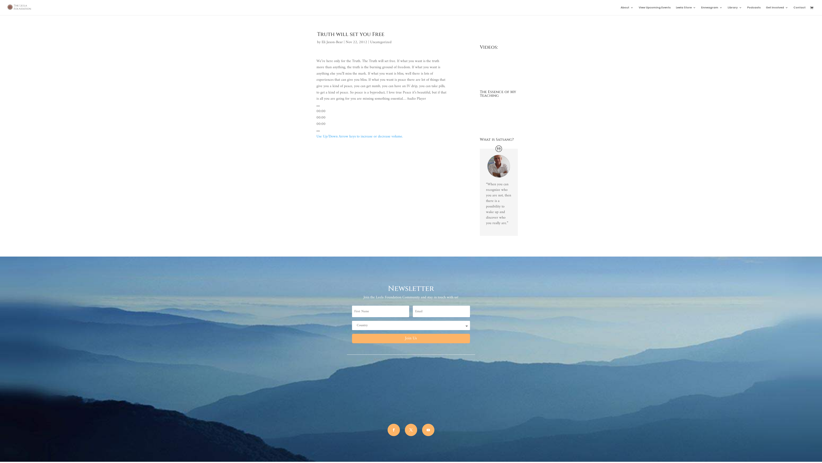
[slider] (321, 117)
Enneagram (709, 7)
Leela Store (684, 7)
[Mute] (318, 131)
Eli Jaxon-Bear (332, 42)
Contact (799, 7)
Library (733, 7)
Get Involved (775, 7)
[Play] (318, 106)
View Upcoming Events (655, 7)
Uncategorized (380, 42)
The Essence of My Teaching (498, 93)
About (625, 7)
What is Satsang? (497, 139)
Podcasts (754, 7)
